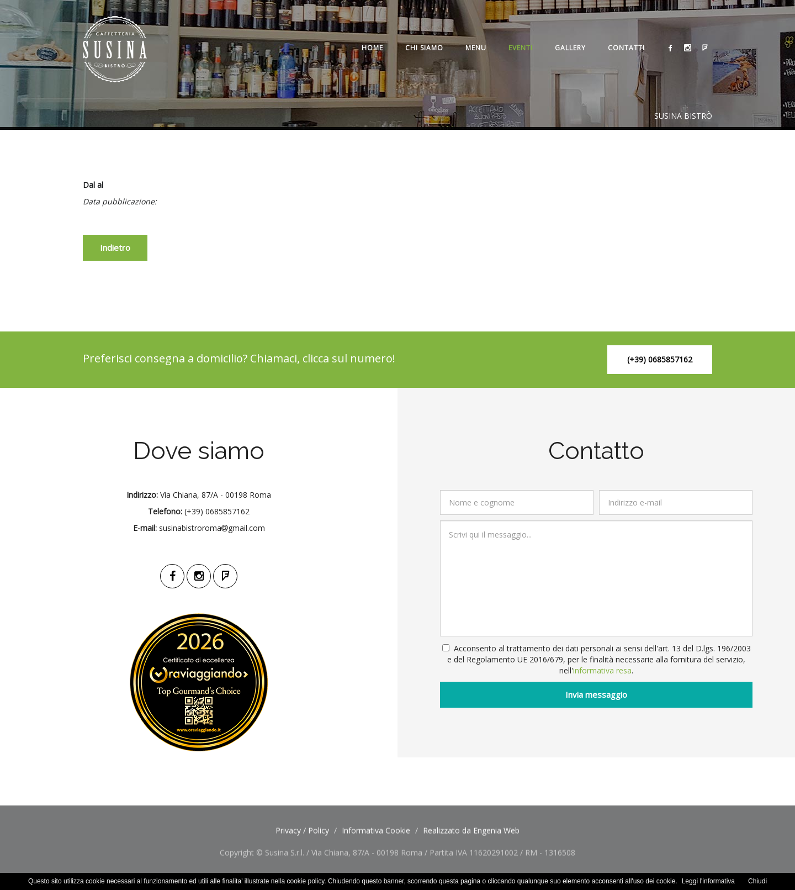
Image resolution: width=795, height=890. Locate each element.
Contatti (626, 47)
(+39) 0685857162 (659, 359)
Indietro (115, 247)
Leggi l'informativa (708, 881)
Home (372, 47)
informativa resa (605, 670)
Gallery (570, 47)
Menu (475, 47)
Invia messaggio (599, 694)
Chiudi (757, 881)
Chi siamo (424, 47)
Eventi (520, 47)
